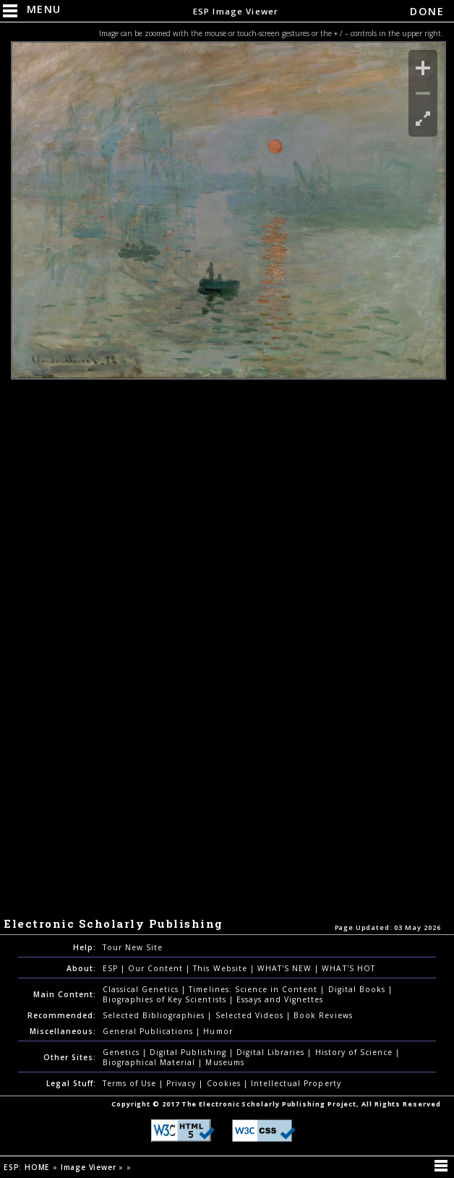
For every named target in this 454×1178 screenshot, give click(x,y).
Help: (84, 947)
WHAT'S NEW (285, 968)
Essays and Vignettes (280, 999)
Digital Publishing (189, 1052)
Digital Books (358, 989)
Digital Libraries (272, 1052)
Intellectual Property (296, 1083)
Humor (217, 1031)
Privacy (182, 1083)
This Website (221, 968)
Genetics (122, 1052)
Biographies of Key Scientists (166, 999)
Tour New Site (133, 947)
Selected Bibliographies (155, 1015)
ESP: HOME (28, 1167)
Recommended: (61, 1015)
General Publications (150, 1031)
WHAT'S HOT (348, 968)
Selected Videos (251, 1015)
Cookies (225, 1083)
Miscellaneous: (63, 1031)
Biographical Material (151, 1062)
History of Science (355, 1052)
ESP (112, 968)
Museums (224, 1062)
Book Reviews (323, 1015)
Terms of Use (131, 1083)
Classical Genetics (142, 989)
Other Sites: (69, 1057)
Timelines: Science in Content (254, 989)
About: (81, 968)
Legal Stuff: (71, 1083)
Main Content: (64, 994)
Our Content (157, 968)
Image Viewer (90, 1167)
